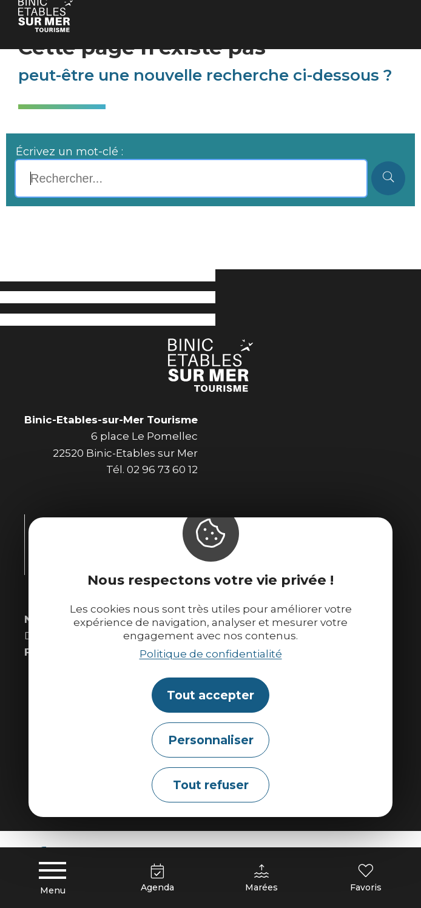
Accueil (34, 14)
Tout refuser (211, 785)
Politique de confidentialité (211, 654)
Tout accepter (210, 695)
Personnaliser (211, 740)
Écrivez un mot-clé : (69, 151)
